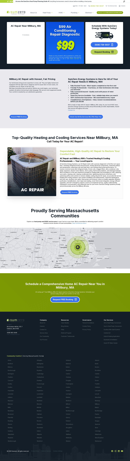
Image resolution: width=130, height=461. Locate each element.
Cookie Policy (86, 326)
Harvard (39, 387)
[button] (47, 12)
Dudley (10, 384)
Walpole (39, 434)
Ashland (68, 360)
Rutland (68, 421)
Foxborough (40, 384)
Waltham (68, 434)
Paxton (97, 414)
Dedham (39, 380)
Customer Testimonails (68, 336)
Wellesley (69, 437)
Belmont (68, 363)
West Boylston (99, 437)
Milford (68, 404)
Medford (68, 400)
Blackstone (40, 367)
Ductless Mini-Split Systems (112, 329)
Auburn (97, 360)
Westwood (98, 441)
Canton (68, 374)
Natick (97, 407)
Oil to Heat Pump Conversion (112, 323)
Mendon (39, 404)
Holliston (97, 387)
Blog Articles (65, 326)
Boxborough (11, 370)
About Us (33, 13)
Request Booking (19, 117)
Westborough (12, 441)
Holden (68, 387)
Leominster (40, 394)
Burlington (11, 374)
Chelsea (68, 377)
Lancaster (98, 390)
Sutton (39, 431)
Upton (68, 431)
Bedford (10, 363)
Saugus (97, 421)
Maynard (10, 400)
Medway (97, 400)
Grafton (10, 387)
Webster (39, 437)
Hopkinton (40, 390)
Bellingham (40, 363)
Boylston (39, 370)
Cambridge (40, 374)
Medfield (39, 400)
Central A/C (107, 333)
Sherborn (39, 424)
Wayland (10, 437)
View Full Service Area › (79, 223)
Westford (39, 441)
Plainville (10, 417)
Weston (68, 441)
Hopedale (11, 390)
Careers (42, 326)
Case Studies (65, 323)
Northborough (70, 411)
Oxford (68, 414)
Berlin (96, 363)
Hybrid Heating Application (112, 336)
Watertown (98, 434)
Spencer (97, 424)
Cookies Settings (57, 451)
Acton (9, 360)
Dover (97, 380)
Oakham (39, 414)
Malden (68, 397)
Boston (97, 367)
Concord (10, 380)
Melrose (10, 404)
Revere (39, 421)
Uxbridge (98, 431)
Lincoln (97, 394)
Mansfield (98, 397)
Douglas (68, 380)
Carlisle (97, 374)
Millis (9, 407)
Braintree (68, 370)
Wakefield (11, 434)
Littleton (10, 397)
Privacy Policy (86, 329)
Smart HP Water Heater (111, 343)
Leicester (10, 394)
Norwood (10, 414)
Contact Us (71, 110)
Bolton (68, 367)
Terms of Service (46, 451)
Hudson (68, 390)
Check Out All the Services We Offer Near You (85, 117)
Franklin (97, 384)
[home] (16, 12)
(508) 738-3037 (74, 58)
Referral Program (66, 333)
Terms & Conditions (88, 323)
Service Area (44, 333)
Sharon (10, 424)
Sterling (10, 427)
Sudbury (10, 431)
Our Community (44, 336)
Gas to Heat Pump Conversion (113, 326)
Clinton (97, 377)
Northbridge (98, 411)
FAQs (62, 329)
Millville (39, 407)
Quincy (68, 417)
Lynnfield (39, 397)
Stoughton (69, 427)
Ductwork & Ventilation (110, 339)
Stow (96, 427)
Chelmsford (40, 377)
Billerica (10, 367)
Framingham (69, 384)
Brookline (98, 370)
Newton (39, 411)
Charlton (10, 377)
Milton (67, 407)
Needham (11, 411)
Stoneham (40, 427)
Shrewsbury (69, 424)
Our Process (43, 339)
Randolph (98, 417)
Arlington (39, 360)
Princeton (40, 417)
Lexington (69, 394)
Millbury (97, 404)
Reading (10, 421)
